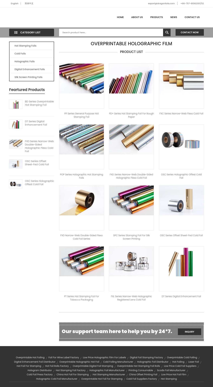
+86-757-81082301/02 (192, 3)
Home (120, 17)
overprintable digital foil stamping (93, 366)
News (173, 17)
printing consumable (140, 370)
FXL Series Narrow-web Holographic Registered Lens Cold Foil (131, 298)
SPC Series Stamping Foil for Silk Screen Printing (131, 237)
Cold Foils (20, 53)
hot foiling (178, 361)
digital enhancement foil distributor (34, 361)
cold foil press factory (40, 374)
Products (156, 17)
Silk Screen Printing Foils (28, 77)
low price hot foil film (173, 374)
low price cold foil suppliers (180, 366)
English (14, 3)
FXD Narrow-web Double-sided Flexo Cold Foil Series (81, 237)
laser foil (193, 361)
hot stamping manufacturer (109, 374)
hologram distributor (40, 370)
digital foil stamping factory (146, 357)
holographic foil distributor (152, 361)
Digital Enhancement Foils (29, 69)
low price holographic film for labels (104, 357)
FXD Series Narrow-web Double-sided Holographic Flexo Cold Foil (39, 146)
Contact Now (190, 32)
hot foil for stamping (29, 366)
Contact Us (192, 17)
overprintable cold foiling (182, 357)
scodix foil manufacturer (171, 370)
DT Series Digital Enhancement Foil (36, 123)
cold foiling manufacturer (118, 361)
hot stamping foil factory (71, 370)
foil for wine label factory (63, 357)
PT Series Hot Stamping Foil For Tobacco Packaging (81, 298)
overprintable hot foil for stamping (101, 378)
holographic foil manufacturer (107, 370)
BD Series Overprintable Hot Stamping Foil (39, 103)
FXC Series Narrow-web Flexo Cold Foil (181, 113)
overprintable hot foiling (30, 357)
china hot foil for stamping (73, 374)
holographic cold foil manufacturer (56, 378)
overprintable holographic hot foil (79, 361)
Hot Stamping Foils (25, 45)
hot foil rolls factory (57, 366)
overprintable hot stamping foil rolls (138, 366)
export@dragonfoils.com (161, 3)
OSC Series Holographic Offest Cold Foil (39, 182)
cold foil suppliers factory (141, 378)
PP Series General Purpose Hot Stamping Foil (81, 115)
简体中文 (29, 3)
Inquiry (189, 331)
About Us (137, 17)
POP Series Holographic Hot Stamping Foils (81, 176)
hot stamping (169, 378)
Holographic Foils (24, 61)
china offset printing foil (143, 374)
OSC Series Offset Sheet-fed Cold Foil (37, 162)
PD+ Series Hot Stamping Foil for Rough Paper (131, 115)
